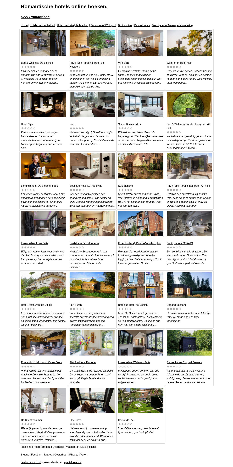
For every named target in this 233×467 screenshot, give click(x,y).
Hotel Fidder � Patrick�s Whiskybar (139, 243)
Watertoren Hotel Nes (179, 62)
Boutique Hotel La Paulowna (86, 185)
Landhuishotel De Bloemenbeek (39, 185)
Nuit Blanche (125, 185)
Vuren (83, 454)
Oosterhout (60, 454)
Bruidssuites (125, 25)
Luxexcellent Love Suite (34, 243)
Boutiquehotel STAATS (180, 243)
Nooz (73, 124)
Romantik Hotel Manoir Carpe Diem (41, 362)
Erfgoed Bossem (176, 305)
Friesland (26, 446)
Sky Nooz (75, 420)
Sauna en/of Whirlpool (103, 25)
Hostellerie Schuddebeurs (84, 243)
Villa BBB (123, 62)
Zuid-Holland (88, 446)
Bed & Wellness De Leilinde (37, 62)
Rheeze (73, 454)
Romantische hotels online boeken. (64, 6)
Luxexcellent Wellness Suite (134, 362)
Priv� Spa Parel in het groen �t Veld (188, 185)
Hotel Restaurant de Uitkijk (36, 305)
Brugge (25, 454)
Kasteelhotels (142, 25)
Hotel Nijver (27, 124)
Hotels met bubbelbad (42, 25)
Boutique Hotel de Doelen (133, 305)
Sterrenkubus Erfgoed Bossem (184, 362)
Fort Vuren (76, 305)
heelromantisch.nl (31, 462)
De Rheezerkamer (31, 420)
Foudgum (36, 454)
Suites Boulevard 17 (129, 124)
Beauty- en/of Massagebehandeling (172, 25)
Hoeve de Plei (126, 420)
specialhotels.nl (72, 462)
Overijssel (58, 446)
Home (24, 25)
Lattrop (48, 454)
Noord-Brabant (41, 446)
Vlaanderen (72, 446)
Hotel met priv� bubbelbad (72, 25)
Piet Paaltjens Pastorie (83, 362)
